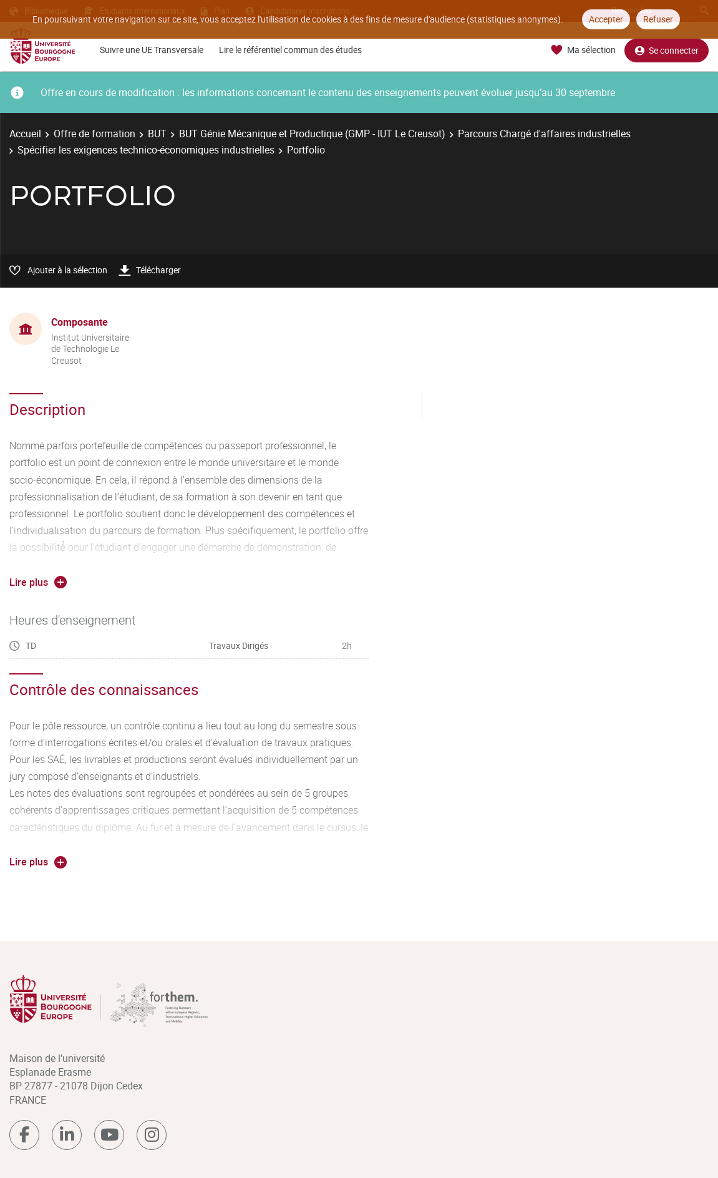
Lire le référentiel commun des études (290, 50)
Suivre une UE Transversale (151, 50)
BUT (157, 133)
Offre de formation (94, 133)
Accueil (25, 133)
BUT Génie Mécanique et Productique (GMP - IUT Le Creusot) (312, 133)
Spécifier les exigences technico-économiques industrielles (145, 150)
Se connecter (666, 50)
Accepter (606, 19)
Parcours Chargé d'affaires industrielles (544, 133)
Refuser (658, 19)
